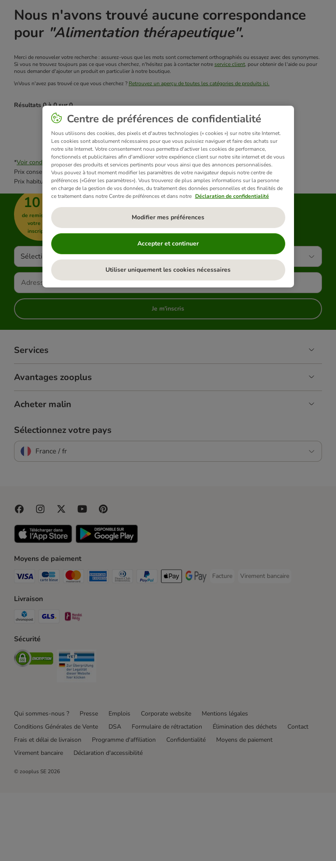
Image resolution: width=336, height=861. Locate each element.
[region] (168, 196)
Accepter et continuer (168, 243)
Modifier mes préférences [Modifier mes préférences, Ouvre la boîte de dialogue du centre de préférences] (168, 217)
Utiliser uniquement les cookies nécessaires (168, 270)
